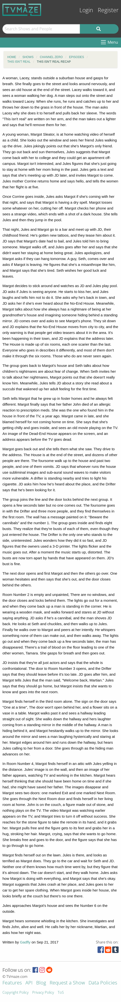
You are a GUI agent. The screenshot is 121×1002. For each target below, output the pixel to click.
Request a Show (67, 983)
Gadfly (25, 942)
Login (86, 10)
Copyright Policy (15, 993)
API (29, 983)
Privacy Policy (43, 993)
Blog (41, 983)
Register (108, 10)
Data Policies (102, 983)
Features (12, 983)
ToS (61, 993)
